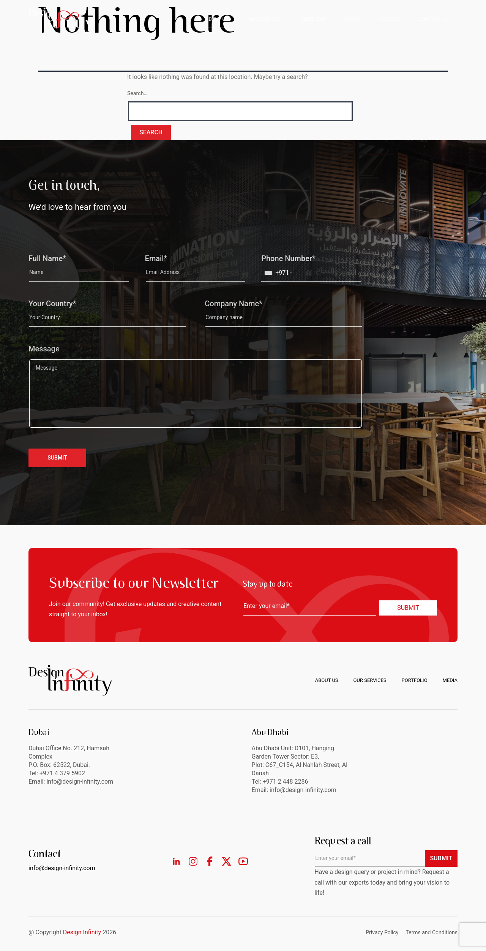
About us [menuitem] (326, 680)
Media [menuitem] (450, 680)
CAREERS (388, 19)
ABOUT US (217, 19)
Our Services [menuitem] (370, 680)
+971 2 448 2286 (285, 781)
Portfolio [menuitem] (415, 680)
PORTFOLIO (312, 19)
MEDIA (351, 19)
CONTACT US (433, 19)
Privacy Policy (382, 932)
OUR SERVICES (264, 19)
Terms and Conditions (432, 932)
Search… (137, 93)
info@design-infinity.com (303, 790)
